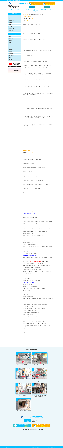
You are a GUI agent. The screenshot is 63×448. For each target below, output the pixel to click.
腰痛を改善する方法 (26, 150)
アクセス (35, 10)
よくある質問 (11, 20)
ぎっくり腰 (11, 38)
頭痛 (10, 42)
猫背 (10, 57)
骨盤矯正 (10, 49)
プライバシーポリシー (28, 447)
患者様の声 (11, 22)
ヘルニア (10, 47)
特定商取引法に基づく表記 (35, 447)
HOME (11, 9)
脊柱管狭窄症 (11, 55)
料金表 (27, 9)
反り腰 (10, 59)
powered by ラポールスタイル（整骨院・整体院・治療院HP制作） (48, 447)
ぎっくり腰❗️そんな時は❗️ (27, 16)
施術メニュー (19, 9)
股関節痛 (10, 51)
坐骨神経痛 (11, 53)
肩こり (10, 40)
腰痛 (10, 36)
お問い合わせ (51, 9)
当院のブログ (11, 30)
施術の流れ (43, 9)
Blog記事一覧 (25, 14)
